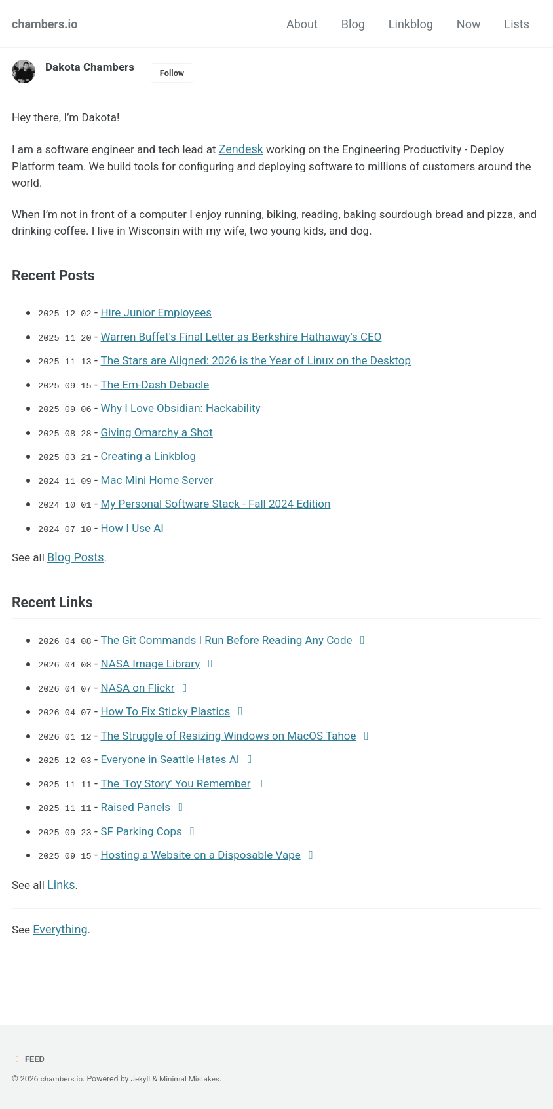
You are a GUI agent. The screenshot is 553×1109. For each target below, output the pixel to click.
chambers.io (45, 24)
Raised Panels (141, 813)
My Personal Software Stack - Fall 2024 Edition (225, 510)
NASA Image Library (156, 672)
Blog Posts (77, 564)
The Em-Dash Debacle (161, 393)
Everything (61, 935)
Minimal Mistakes (195, 1079)
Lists (516, 24)
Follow (179, 72)
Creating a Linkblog (154, 463)
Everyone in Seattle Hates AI (177, 766)
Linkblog (411, 24)
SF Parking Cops (147, 837)
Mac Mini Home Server (163, 487)
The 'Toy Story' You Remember (183, 790)
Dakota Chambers (92, 66)
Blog (353, 24)
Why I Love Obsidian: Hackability (188, 416)
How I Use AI (137, 534)
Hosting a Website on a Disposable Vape (209, 860)
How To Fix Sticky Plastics (172, 719)
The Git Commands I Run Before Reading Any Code (237, 648)
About (302, 24)
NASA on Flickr (143, 695)
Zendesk (253, 151)
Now (469, 24)
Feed (29, 1059)
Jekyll (143, 1079)
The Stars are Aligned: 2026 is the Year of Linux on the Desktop (268, 369)
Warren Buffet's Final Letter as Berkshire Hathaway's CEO (252, 345)
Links (63, 890)
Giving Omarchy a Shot (163, 440)
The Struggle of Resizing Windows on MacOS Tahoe (239, 742)
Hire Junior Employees (162, 322)
